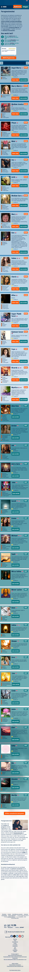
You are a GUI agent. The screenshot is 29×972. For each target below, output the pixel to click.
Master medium (15, 963)
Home (15, 940)
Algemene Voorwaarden (9, 30)
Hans (14, 607)
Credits (15, 943)
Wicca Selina (17, 571)
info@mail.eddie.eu (11, 916)
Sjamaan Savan (17, 332)
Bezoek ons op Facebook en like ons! (14, 932)
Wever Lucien (16, 590)
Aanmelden (15, 950)
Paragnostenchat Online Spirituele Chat (15, 966)
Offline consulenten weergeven (14, 813)
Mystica (16, 387)
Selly (14, 745)
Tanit (14, 554)
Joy (13, 160)
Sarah (15, 501)
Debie (14, 709)
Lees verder (23, 80)
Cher (14, 727)
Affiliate (15, 951)
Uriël (14, 177)
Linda (14, 690)
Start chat (15, 80)
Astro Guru (16, 464)
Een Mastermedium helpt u (15, 970)
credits (24, 852)
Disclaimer (4, 914)
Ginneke (15, 779)
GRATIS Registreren (9, 58)
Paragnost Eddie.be (14, 27)
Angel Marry (17, 68)
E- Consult (15, 944)
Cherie (14, 276)
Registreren (17, 6)
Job (13, 445)
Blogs (15, 948)
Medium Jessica (17, 104)
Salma (15, 258)
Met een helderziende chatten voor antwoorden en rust (15, 959)
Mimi (14, 141)
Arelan (14, 425)
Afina (14, 295)
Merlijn (15, 795)
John (14, 482)
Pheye (14, 123)
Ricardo (16, 367)
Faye (14, 349)
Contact (9, 914)
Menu (4, 7)
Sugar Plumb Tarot (16, 315)
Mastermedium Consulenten (15, 964)
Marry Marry (17, 86)
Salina (15, 625)
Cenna (15, 518)
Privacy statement (12, 915)
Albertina (16, 406)
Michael (16, 535)
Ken (13, 232)
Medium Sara (17, 195)
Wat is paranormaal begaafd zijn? (15, 955)
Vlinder (15, 641)
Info (15, 947)
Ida (13, 763)
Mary (14, 214)
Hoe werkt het (15, 941)
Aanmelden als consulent (17, 914)
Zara (14, 657)
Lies (14, 673)
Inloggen (25, 7)
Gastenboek (15, 946)
